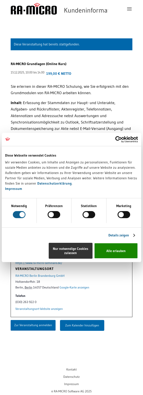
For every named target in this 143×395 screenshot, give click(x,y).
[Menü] (129, 9)
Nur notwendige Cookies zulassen (70, 251)
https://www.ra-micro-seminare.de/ (38, 263)
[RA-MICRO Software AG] (59, 18)
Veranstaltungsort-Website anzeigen (39, 309)
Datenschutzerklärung (54, 183)
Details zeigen (118, 235)
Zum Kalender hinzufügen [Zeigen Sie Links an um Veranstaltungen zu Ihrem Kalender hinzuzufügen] (82, 325)
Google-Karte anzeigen (74, 287)
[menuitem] (129, 9)
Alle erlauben (116, 251)
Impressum (13, 189)
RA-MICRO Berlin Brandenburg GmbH (39, 276)
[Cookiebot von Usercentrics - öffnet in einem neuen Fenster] (118, 139)
